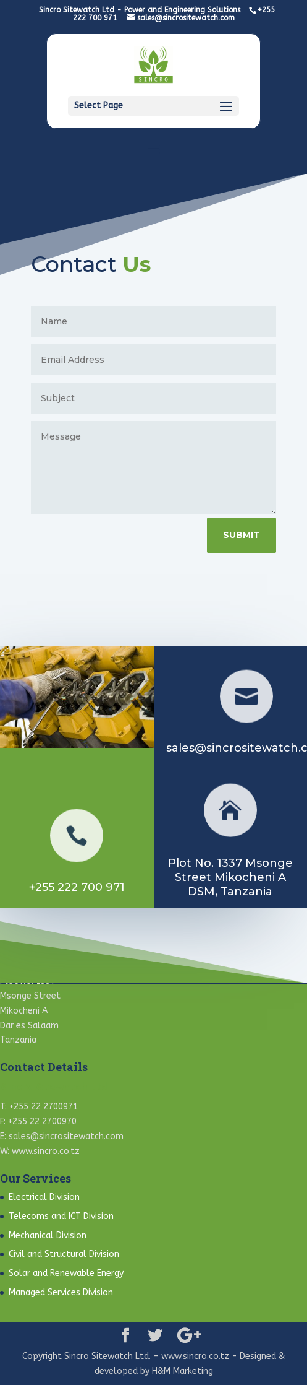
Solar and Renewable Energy (66, 1273)
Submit (244, 535)
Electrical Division (44, 1197)
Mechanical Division (47, 1235)
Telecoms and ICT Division (61, 1216)
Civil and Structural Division (64, 1254)
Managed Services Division (61, 1292)
